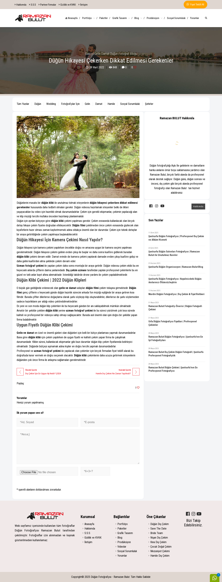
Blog (139, 18)
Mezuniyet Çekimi (160, 551)
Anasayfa (72, 18)
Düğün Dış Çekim (159, 524)
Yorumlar (194, 18)
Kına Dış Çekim (158, 542)
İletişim (83, 4)
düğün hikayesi (98, 202)
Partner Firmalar (47, 4)
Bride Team (156, 533)
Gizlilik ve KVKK (67, 4)
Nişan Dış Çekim (159, 537)
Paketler (104, 18)
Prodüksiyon (156, 18)
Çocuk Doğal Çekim (161, 546)
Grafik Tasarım (122, 18)
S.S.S (32, 4)
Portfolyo (89, 18)
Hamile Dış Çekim (159, 555)
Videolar (121, 546)
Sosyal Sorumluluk (177, 18)
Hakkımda (20, 4)
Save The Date (158, 528)
